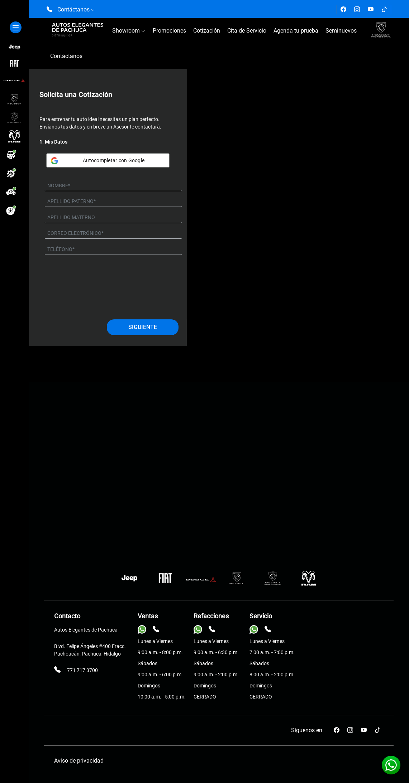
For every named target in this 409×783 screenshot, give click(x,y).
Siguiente (142, 327)
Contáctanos (66, 56)
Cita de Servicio (246, 30)
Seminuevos (341, 30)
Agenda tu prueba (296, 30)
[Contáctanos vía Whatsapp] (391, 765)
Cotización (206, 30)
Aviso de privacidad (79, 760)
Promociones (169, 30)
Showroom (129, 30)
